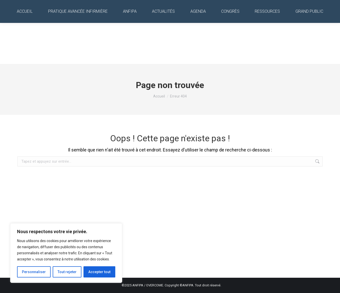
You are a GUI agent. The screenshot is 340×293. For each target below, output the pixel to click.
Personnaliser (34, 272)
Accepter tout (99, 272)
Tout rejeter (67, 272)
